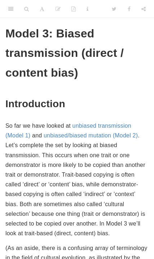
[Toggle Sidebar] (11, 9)
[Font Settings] (42, 9)
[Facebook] (129, 9)
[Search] (26, 9)
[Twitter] (114, 9)
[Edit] (58, 9)
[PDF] (73, 9)
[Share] (143, 9)
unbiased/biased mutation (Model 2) (91, 135)
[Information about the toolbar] (87, 9)
